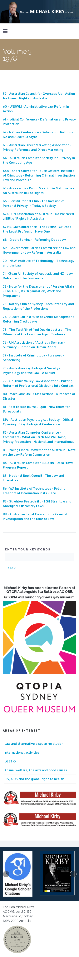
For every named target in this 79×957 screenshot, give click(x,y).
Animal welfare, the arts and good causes (35, 770)
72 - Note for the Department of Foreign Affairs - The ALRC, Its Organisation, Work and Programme (39, 291)
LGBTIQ (10, 761)
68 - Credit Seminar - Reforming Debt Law (34, 240)
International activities (21, 752)
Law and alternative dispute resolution (33, 744)
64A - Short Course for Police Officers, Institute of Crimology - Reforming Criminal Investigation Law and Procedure (39, 175)
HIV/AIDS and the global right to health (34, 779)
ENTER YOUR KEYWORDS (28, 549)
